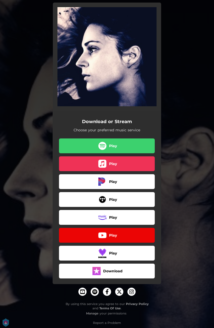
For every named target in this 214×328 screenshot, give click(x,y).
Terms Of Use (110, 308)
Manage (92, 313)
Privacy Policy (137, 304)
